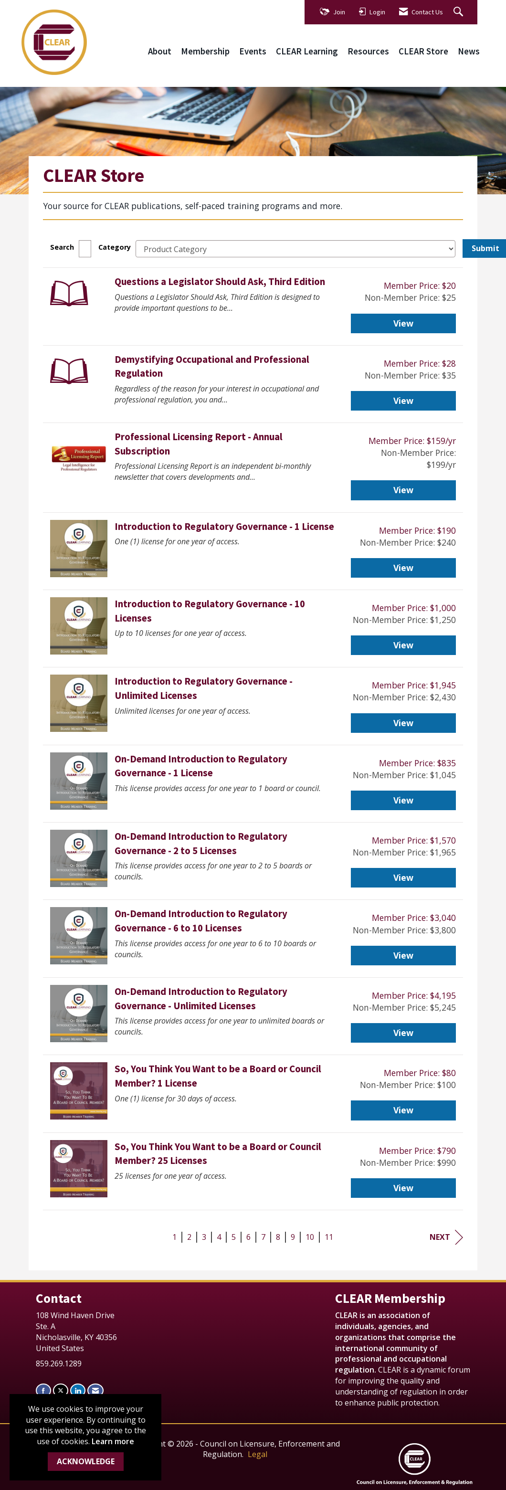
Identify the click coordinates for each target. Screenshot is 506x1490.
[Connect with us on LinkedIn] (77, 1390)
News (469, 51)
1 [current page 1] (174, 1237)
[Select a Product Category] (295, 248)
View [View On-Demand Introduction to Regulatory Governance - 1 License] (403, 800)
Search (62, 247)
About (159, 51)
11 (329, 1237)
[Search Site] (459, 12)
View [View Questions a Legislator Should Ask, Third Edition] (403, 323)
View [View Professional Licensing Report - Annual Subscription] (403, 490)
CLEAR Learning (307, 51)
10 (310, 1237)
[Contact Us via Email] (95, 1390)
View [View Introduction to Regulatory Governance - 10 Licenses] (403, 645)
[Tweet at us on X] (60, 1390)
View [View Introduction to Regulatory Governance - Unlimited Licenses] (403, 723)
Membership (205, 51)
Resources (368, 51)
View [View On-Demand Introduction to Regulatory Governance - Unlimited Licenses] (403, 1032)
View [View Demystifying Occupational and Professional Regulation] (403, 400)
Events (252, 51)
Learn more (113, 1441)
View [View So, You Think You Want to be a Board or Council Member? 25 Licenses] (403, 1188)
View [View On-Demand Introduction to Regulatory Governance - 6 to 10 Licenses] (403, 955)
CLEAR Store (423, 51)
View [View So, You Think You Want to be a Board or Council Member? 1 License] (403, 1110)
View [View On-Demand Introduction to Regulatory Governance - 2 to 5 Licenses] (403, 877)
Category (114, 247)
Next (446, 1237)
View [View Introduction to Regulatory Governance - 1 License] (403, 567)
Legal (257, 1454)
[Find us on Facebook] (43, 1390)
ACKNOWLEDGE (86, 1461)
